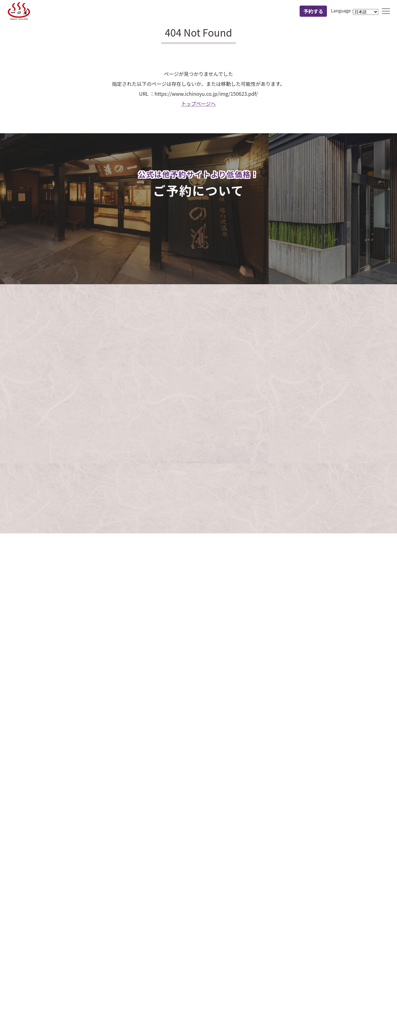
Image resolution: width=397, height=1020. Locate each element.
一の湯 (18, 11)
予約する (313, 11)
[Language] (365, 12)
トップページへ (198, 103)
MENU (385, 11)
